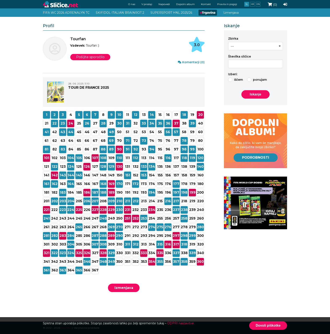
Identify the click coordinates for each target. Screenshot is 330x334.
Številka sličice (239, 56)
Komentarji (191, 62)
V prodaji (146, 4)
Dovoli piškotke (268, 325)
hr (252, 4)
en (258, 4)
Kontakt (206, 4)
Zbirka (233, 38)
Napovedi (164, 4)
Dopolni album (185, 4)
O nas (131, 4)
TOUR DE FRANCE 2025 (88, 88)
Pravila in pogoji (227, 4)
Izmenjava (123, 288)
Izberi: (232, 74)
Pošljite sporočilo (90, 57)
